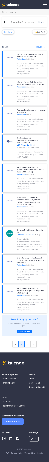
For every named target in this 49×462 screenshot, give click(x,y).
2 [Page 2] (27, 344)
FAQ (7, 453)
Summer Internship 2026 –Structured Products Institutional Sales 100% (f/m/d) (30, 169)
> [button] (33, 344)
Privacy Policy (16, 453)
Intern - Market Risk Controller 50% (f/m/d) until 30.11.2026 (29, 83)
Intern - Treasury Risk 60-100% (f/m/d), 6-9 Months (30, 55)
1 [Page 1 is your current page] (21, 344)
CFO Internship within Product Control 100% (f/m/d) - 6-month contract (30, 260)
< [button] (15, 344)
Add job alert (25, 331)
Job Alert (39, 32)
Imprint (40, 453)
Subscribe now (13, 421)
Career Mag (34, 383)
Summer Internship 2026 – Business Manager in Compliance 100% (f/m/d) (30, 290)
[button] (5, 22)
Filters (8, 32)
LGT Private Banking (25, 145)
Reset (41, 22)
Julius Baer (21, 59)
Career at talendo (37, 387)
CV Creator (7, 401)
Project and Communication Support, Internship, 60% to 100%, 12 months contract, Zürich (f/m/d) (28, 201)
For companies (8, 383)
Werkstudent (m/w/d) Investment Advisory (31, 111)
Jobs (31, 378)
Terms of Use (30, 453)
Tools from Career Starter (13, 406)
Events (32, 374)
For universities (9, 378)
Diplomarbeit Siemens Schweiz (30, 230)
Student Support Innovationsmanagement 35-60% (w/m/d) (29, 140)
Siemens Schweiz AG (25, 234)
